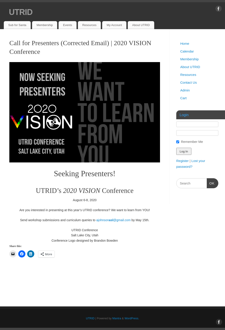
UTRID (20, 12)
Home (184, 43)
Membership (44, 25)
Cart (183, 98)
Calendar (187, 51)
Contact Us (188, 82)
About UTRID (141, 25)
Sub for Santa (17, 25)
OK (211, 182)
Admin (185, 90)
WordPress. (131, 318)
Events (67, 25)
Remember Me (192, 142)
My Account (114, 25)
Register (182, 161)
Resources (89, 25)
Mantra (116, 318)
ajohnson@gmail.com (113, 220)
